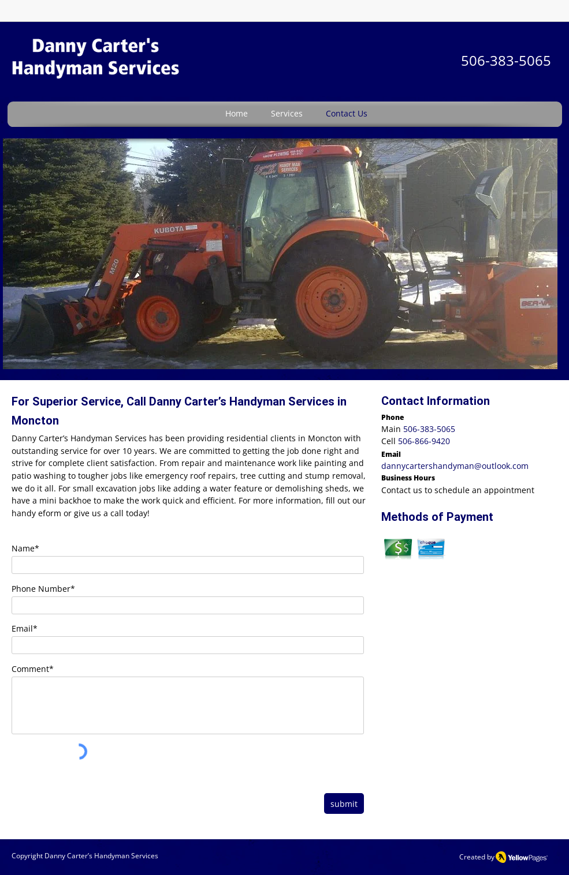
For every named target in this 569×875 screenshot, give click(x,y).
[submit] (344, 803)
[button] (280, 253)
